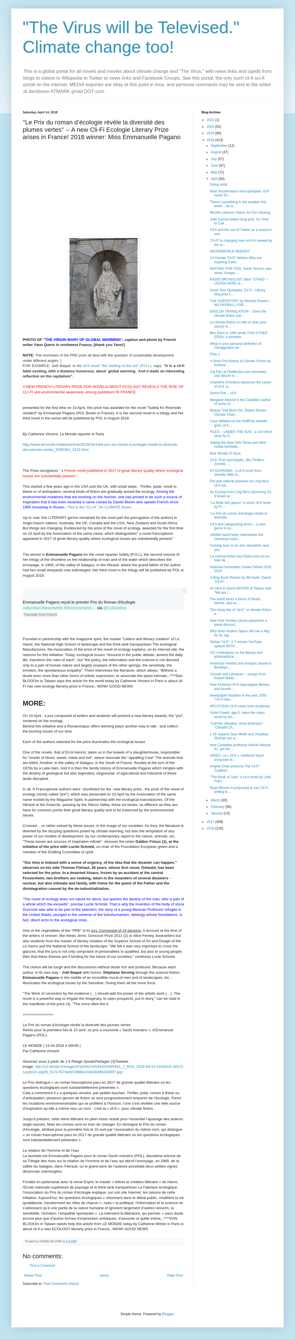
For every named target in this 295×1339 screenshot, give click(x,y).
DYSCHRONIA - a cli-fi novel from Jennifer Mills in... (235, 473)
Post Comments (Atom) (61, 1284)
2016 (211, 828)
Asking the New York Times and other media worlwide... (238, 445)
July (214, 159)
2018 (211, 140)
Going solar (218, 184)
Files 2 (215, 354)
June (215, 165)
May (214, 172)
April (214, 179)
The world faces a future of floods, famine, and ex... (235, 601)
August (216, 152)
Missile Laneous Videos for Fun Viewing (240, 213)
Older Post (175, 1276)
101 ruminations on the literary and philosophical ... (236, 655)
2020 (211, 127)
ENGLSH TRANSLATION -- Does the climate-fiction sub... (238, 313)
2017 (211, 822)
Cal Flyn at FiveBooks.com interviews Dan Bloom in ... (238, 374)
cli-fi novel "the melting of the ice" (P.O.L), (117, 366)
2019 (211, 133)
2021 (211, 120)
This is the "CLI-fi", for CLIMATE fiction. (99, 507)
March (216, 800)
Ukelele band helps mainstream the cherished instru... (236, 537)
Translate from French (40, 615)
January (217, 813)
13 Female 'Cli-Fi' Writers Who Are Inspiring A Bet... (236, 260)
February (218, 807)
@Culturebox (115, 608)
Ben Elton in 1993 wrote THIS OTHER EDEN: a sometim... (238, 335)
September (219, 146)
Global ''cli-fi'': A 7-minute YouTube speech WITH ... (236, 644)
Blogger (168, 1314)
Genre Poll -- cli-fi (223, 393)
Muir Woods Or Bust (225, 453)
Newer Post (33, 1276)
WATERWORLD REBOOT (230, 251)
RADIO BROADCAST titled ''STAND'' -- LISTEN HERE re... (239, 281)
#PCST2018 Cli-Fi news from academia (240, 706)
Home (104, 1276)
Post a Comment (42, 1266)
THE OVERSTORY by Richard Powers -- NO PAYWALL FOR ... (240, 303)
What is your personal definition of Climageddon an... (235, 346)
